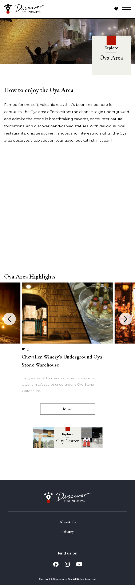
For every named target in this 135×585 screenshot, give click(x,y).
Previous (9, 319)
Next (125, 319)
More (67, 409)
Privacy (67, 531)
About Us (67, 522)
